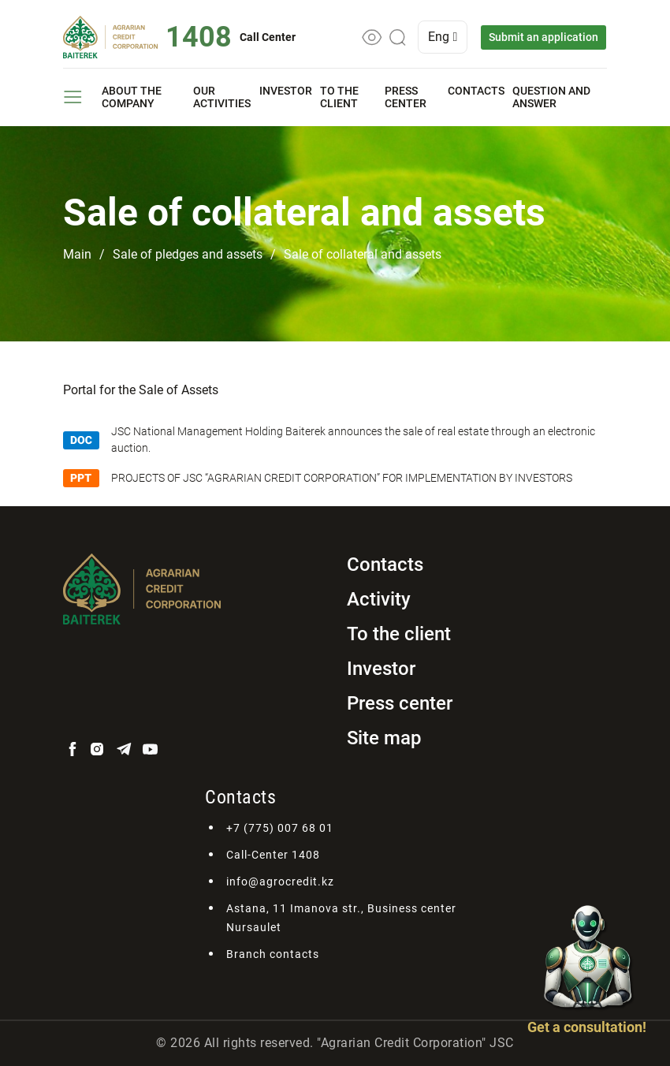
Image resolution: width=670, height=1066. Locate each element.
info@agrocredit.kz (280, 881)
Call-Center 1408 (273, 854)
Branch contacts (272, 954)
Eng (445, 36)
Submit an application (544, 37)
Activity (379, 599)
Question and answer (551, 97)
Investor (285, 90)
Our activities (222, 97)
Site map (384, 738)
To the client (339, 97)
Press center (405, 97)
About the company (132, 97)
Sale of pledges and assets (187, 254)
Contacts (476, 90)
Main (77, 254)
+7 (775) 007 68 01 (279, 828)
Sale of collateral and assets (362, 254)
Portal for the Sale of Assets (140, 389)
